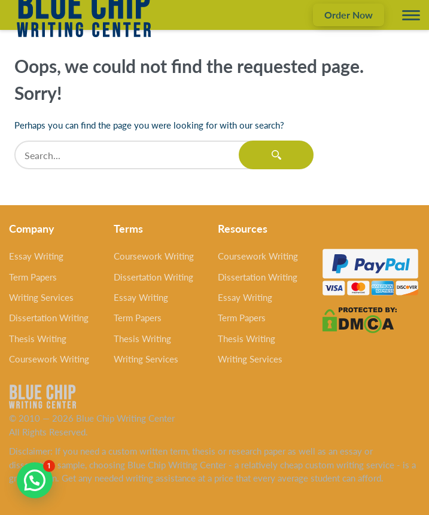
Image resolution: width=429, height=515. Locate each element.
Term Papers (33, 277)
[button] (35, 480)
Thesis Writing (37, 338)
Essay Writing (36, 256)
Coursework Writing (49, 359)
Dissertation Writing (49, 317)
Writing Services (41, 297)
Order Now (348, 14)
